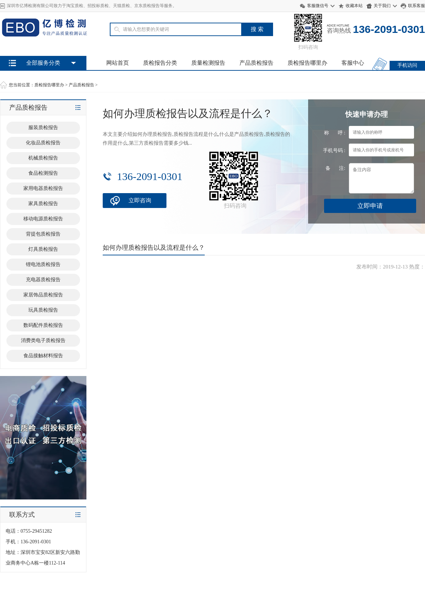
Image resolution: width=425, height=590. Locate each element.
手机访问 (407, 65)
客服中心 (352, 63)
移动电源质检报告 (43, 218)
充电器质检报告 (43, 279)
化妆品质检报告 (43, 142)
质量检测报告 (208, 63)
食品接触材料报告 (43, 355)
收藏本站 (354, 5)
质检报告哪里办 (307, 63)
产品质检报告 (256, 63)
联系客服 (416, 5)
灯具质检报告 (43, 249)
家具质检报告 (43, 203)
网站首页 (117, 63)
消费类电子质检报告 (43, 340)
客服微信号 (317, 5)
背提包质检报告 (43, 234)
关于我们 (382, 5)
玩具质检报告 (43, 310)
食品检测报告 (43, 173)
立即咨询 (140, 200)
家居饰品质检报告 (43, 294)
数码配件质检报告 (43, 325)
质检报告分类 (160, 63)
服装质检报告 (43, 127)
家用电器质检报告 (43, 188)
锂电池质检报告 (43, 264)
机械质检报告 (43, 158)
